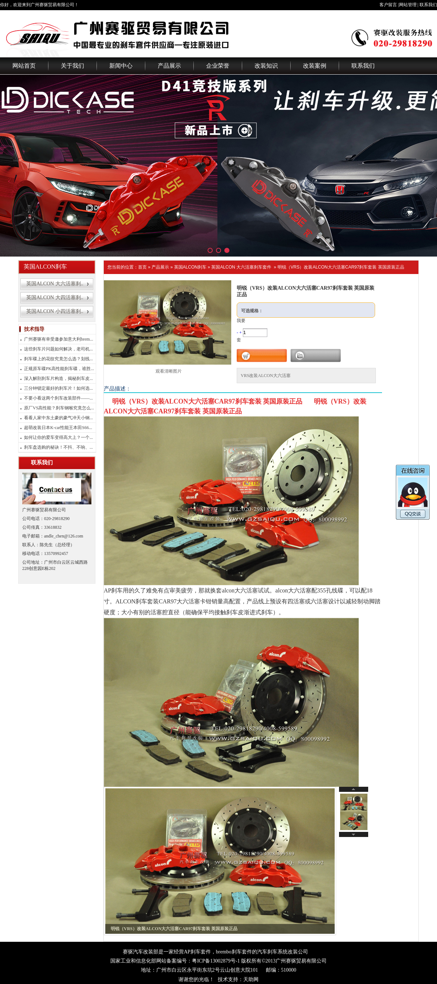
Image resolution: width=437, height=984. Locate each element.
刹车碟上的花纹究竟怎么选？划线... (58, 358)
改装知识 (266, 66)
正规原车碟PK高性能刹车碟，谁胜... (59, 368)
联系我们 (428, 4)
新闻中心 (121, 66)
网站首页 (24, 66)
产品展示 (169, 66)
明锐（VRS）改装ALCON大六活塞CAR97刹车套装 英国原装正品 (340, 267)
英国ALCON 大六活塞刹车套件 (241, 267)
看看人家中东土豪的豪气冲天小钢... (58, 417)
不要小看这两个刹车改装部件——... (58, 398)
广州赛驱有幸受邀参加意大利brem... (58, 339)
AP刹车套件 (197, 952)
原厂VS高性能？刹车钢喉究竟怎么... (59, 407)
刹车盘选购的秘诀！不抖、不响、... (58, 447)
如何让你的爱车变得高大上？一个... (58, 437)
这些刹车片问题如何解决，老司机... (58, 349)
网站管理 (408, 4)
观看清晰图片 (168, 371)
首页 (142, 267)
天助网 (251, 979)
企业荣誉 (217, 66)
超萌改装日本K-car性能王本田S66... (58, 427)
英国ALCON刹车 (190, 267)
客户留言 (388, 4)
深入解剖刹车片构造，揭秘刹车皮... (58, 378)
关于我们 (72, 66)
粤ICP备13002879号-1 (216, 961)
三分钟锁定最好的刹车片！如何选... (58, 388)
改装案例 (314, 66)
